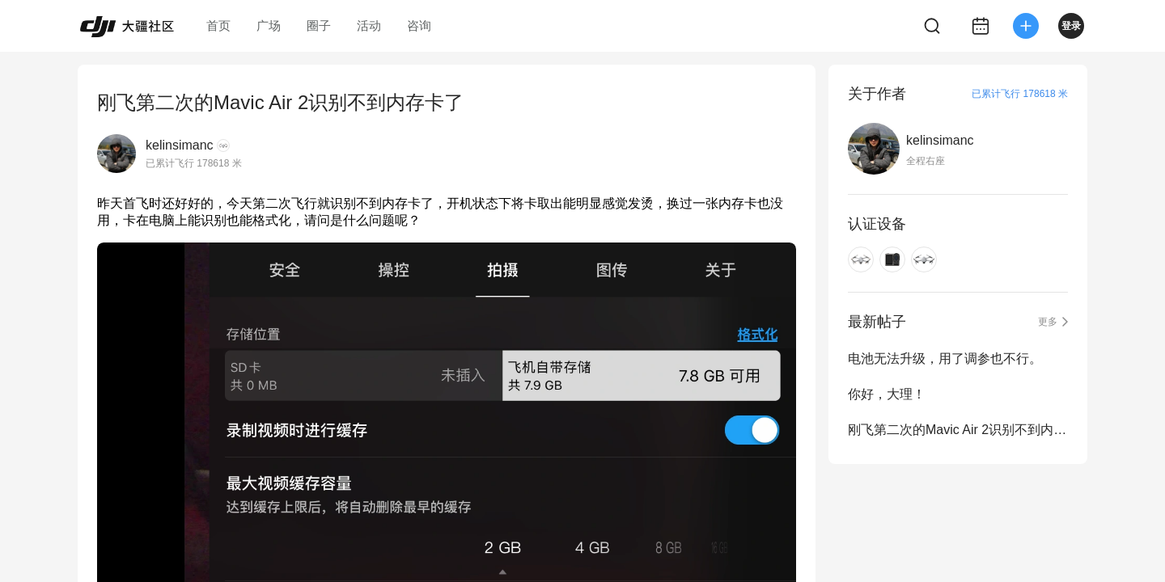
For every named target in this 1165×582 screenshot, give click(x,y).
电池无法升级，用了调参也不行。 (945, 358)
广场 (268, 25)
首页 (218, 25)
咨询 (419, 25)
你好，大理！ (887, 394)
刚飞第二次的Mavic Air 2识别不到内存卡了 (958, 429)
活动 (369, 25)
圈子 (319, 25)
